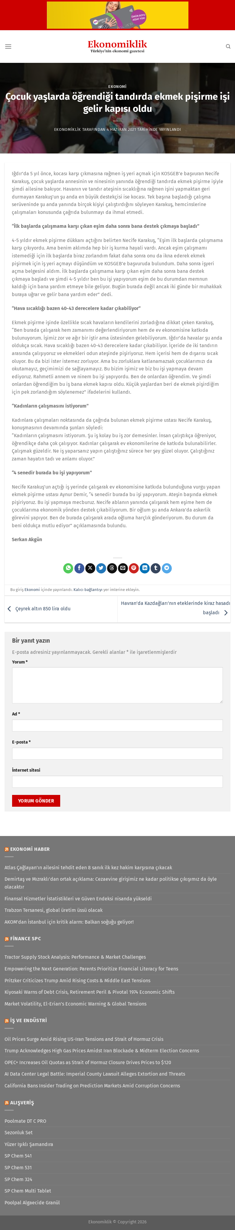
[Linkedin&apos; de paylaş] (145, 568)
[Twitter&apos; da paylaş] (101, 568)
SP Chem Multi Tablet (28, 1191)
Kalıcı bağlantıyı (88, 589)
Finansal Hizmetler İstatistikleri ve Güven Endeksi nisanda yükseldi (78, 899)
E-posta (21, 742)
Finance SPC (25, 938)
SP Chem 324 (18, 1179)
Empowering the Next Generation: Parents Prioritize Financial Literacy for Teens (91, 969)
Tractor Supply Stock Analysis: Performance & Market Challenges (75, 957)
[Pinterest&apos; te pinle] (134, 568)
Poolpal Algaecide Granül (32, 1203)
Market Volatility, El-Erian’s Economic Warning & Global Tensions (75, 1004)
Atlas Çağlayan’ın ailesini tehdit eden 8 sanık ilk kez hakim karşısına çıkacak (88, 867)
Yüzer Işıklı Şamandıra (29, 1144)
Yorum (20, 662)
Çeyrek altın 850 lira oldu (37, 609)
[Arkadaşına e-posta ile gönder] (123, 568)
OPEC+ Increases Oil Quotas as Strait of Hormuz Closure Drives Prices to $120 (88, 1062)
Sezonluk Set (19, 1132)
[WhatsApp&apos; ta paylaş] (68, 568)
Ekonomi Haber (30, 849)
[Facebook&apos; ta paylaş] (79, 568)
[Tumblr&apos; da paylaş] (156, 568)
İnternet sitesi (26, 770)
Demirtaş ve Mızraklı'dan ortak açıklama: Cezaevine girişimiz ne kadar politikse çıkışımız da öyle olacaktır (111, 883)
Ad (16, 714)
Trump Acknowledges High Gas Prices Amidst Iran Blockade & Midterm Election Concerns (102, 1051)
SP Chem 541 (18, 1156)
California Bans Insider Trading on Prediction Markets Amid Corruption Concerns (92, 1086)
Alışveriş (22, 1103)
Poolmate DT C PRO (25, 1121)
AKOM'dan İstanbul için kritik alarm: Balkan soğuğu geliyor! (69, 922)
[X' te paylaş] (90, 568)
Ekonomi (117, 86)
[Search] (228, 46)
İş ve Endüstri (28, 1020)
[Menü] (8, 46)
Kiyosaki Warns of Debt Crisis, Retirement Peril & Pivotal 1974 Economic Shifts (90, 992)
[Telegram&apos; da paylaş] (167, 568)
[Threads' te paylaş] (112, 568)
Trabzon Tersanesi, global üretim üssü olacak (54, 910)
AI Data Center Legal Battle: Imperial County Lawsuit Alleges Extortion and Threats (95, 1074)
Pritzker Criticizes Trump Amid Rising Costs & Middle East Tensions (77, 980)
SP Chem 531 (18, 1167)
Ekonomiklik (67, 129)
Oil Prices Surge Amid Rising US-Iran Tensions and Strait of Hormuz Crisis (84, 1039)
